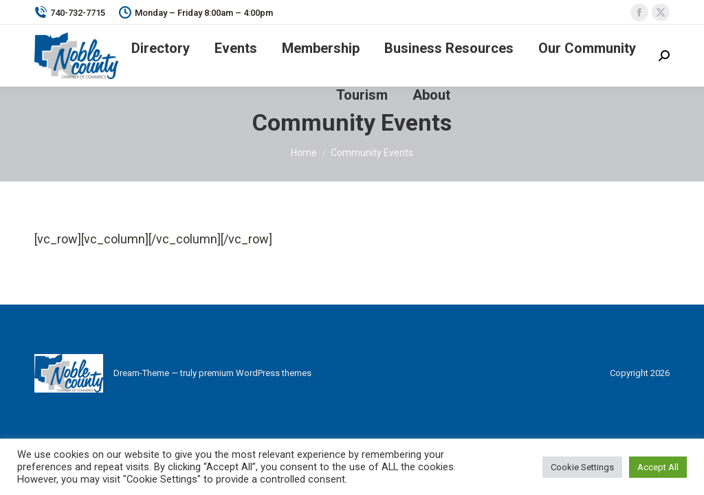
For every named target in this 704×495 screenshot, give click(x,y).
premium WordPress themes (255, 373)
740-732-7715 (69, 12)
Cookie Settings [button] (582, 467)
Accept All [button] (658, 467)
